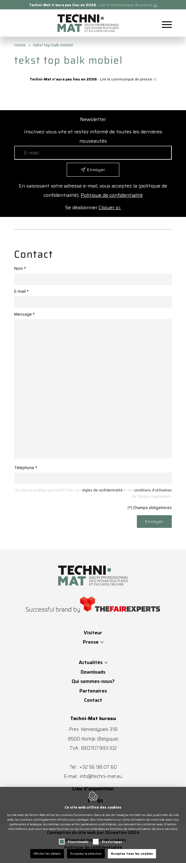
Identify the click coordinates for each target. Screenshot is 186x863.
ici (155, 5)
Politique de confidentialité (112, 195)
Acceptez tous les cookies (132, 853)
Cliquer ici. (110, 207)
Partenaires (93, 691)
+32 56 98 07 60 (98, 767)
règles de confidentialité (102, 490)
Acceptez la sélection (86, 853)
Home (20, 44)
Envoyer (154, 521)
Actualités (91, 662)
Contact (93, 700)
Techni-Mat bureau (93, 718)
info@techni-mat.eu (101, 776)
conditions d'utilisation (153, 490)
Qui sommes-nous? (93, 681)
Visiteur (93, 632)
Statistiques (112, 841)
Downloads (93, 672)
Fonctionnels (78, 841)
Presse (91, 642)
